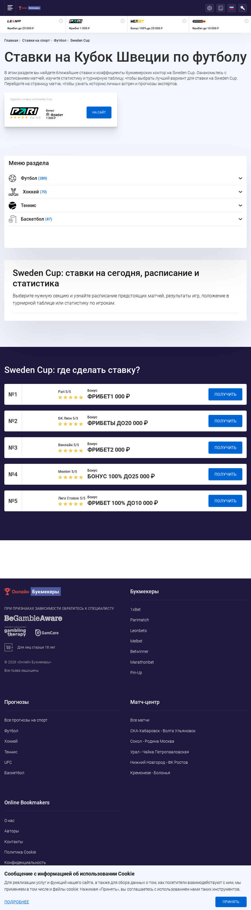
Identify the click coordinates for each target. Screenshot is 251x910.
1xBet (135, 609)
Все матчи (139, 720)
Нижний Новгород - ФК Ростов (159, 762)
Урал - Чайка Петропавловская (159, 752)
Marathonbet (142, 662)
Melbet (136, 641)
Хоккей (11, 741)
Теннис (22, 205)
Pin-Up (136, 672)
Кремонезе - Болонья (150, 772)
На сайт (99, 112)
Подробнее (16, 902)
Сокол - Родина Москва (152, 741)
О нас (9, 820)
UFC (8, 762)
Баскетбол (14, 772)
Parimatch (139, 620)
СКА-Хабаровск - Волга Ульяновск (162, 730)
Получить (226, 394)
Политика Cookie (20, 852)
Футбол (11, 730)
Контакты (13, 841)
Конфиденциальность (25, 862)
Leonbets (138, 630)
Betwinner (139, 651)
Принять (231, 902)
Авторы (11, 831)
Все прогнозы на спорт (25, 720)
